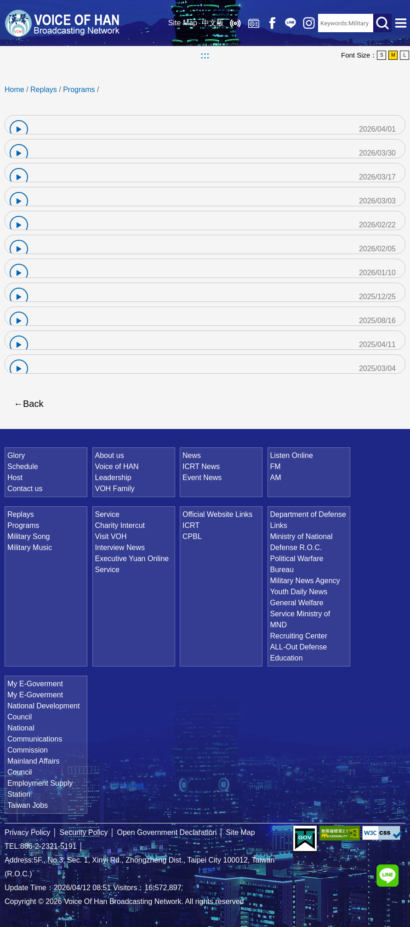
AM (275, 477)
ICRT (190, 525)
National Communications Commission (34, 739)
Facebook (272, 23)
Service (107, 514)
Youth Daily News (299, 592)
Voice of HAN (117, 466)
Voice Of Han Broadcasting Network (62, 23)
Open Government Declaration (167, 832)
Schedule (22, 466)
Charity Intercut (120, 525)
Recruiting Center (299, 636)
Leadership (113, 477)
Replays (254, 23)
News (191, 455)
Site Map (182, 23)
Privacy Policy (28, 832)
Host (15, 477)
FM (275, 466)
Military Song (28, 536)
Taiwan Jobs (27, 805)
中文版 (213, 23)
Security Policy (84, 832)
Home (14, 89)
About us (109, 455)
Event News (202, 477)
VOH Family (115, 488)
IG (309, 23)
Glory (16, 455)
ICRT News (201, 466)
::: (205, 55)
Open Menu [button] (401, 23)
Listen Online (235, 23)
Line (290, 23)
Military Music (29, 547)
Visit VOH (111, 536)
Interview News (120, 547)
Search (382, 23)
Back (33, 404)
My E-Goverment (35, 684)
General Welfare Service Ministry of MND (300, 614)
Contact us (24, 488)
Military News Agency (305, 581)
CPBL (192, 536)
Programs (79, 89)
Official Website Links (217, 514)
